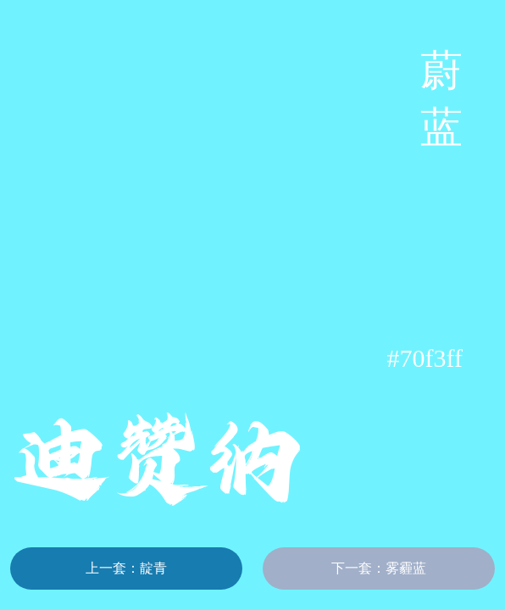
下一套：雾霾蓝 (378, 568)
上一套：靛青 (126, 568)
